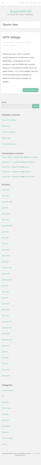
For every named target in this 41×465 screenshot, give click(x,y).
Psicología (5, 414)
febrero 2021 (6, 375)
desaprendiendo (20, 11)
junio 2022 (5, 285)
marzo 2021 (5, 369)
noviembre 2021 (7, 327)
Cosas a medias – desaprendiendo (13, 157)
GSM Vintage (6, 138)
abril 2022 (5, 297)
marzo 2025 (5, 189)
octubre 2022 (6, 273)
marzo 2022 (5, 303)
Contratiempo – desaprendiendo (12, 171)
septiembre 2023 (7, 225)
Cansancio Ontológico (9, 120)
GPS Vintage (11, 37)
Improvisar (27, 171)
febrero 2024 (6, 214)
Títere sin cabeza (7, 438)
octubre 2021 (6, 333)
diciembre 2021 (7, 321)
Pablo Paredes (26, 42)
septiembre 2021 (7, 339)
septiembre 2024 (7, 201)
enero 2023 (5, 261)
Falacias (26, 167)
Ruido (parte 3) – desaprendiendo (12, 162)
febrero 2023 (6, 255)
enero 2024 (5, 219)
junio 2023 (5, 231)
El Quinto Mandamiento (9, 144)
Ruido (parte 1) (30, 162)
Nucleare (34, 453)
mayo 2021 (5, 357)
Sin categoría (6, 426)
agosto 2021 (6, 345)
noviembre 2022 (7, 267)
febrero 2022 (6, 309)
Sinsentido (5, 432)
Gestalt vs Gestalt (32, 157)
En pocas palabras (8, 390)
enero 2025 (5, 196)
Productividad (6, 408)
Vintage (4, 444)
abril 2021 (5, 363)
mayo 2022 (5, 292)
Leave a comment (10, 45)
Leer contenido (31, 90)
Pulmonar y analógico (9, 132)
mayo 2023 (5, 237)
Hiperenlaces (6, 126)
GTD (3, 396)
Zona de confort (29, 176)
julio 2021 (5, 351)
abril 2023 (5, 244)
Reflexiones (5, 420)
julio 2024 (5, 207)
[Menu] (2, 2)
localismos (5, 402)
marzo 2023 (5, 249)
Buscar (4, 102)
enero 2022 (5, 315)
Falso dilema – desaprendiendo (12, 167)
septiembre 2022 (7, 279)
